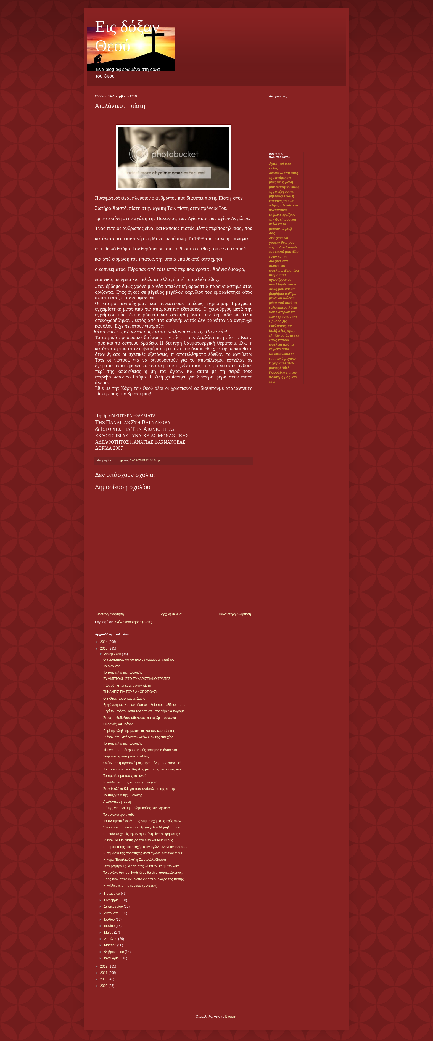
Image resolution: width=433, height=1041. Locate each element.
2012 (104, 966)
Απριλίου (111, 939)
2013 (104, 648)
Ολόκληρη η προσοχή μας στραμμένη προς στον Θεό (142, 763)
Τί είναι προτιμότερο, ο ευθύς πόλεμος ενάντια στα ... (142, 750)
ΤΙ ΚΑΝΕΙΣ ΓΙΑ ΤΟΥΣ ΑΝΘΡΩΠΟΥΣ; (130, 692)
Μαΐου (109, 932)
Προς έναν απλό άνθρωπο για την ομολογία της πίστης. (143, 879)
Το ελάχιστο (111, 666)
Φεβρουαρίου (114, 952)
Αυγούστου (112, 913)
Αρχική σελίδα (171, 614)
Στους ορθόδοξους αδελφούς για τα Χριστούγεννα (139, 718)
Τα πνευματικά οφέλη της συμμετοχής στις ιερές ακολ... (143, 821)
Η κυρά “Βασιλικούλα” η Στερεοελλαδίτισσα (134, 860)
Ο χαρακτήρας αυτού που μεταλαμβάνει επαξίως (138, 659)
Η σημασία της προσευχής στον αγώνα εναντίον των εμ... (145, 847)
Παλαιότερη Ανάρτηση (235, 614)
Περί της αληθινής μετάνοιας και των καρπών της (139, 731)
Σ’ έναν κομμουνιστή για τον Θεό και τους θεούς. (138, 840)
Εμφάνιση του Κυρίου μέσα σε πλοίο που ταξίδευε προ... (144, 705)
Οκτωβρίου (112, 900)
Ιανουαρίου (113, 958)
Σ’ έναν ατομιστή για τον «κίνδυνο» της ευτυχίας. (138, 737)
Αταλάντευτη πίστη (117, 802)
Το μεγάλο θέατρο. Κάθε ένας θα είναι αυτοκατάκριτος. (143, 873)
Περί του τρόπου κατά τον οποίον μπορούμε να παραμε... (145, 711)
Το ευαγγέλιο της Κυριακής (122, 672)
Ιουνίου (110, 926)
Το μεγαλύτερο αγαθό (119, 815)
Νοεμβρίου (112, 894)
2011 (104, 973)
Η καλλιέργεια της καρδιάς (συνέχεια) (130, 782)
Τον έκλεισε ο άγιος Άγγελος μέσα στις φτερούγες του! (142, 769)
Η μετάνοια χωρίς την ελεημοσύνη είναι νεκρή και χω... (143, 834)
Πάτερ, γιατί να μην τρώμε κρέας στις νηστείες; (137, 808)
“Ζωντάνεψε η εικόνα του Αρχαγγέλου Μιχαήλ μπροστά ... (145, 827)
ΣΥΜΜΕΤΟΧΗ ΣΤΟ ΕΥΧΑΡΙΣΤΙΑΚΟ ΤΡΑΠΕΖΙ (137, 679)
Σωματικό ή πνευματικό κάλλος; (126, 756)
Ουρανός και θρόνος (118, 724)
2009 (104, 986)
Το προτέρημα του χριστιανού (124, 776)
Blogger (230, 1016)
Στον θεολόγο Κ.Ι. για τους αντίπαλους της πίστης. (139, 789)
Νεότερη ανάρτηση (110, 614)
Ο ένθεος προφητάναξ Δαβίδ (124, 698)
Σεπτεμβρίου (114, 906)
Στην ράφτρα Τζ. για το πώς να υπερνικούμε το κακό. (142, 866)
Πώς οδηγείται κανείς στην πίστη (127, 685)
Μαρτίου (110, 945)
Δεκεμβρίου (113, 654)
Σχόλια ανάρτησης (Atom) (133, 622)
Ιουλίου (110, 919)
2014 (104, 642)
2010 (104, 979)
